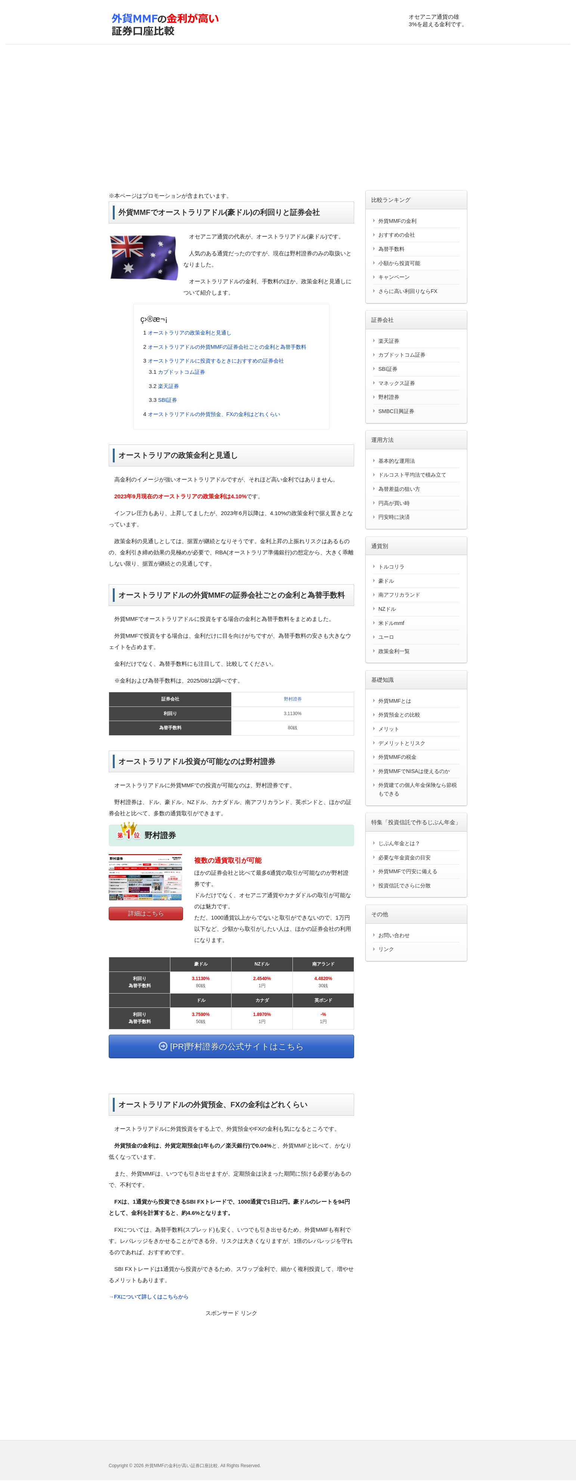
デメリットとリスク (401, 743)
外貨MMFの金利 (397, 221)
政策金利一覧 (394, 651)
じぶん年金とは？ (399, 843)
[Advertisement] (288, 119)
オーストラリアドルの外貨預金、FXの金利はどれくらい (218, 414)
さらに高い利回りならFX (407, 291)
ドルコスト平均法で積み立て (412, 475)
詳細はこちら (146, 913)
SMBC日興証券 (396, 411)
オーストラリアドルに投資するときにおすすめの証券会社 (221, 360)
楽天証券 (169, 386)
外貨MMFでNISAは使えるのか (414, 771)
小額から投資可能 (399, 263)
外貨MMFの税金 (397, 757)
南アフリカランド (399, 595)
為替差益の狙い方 (399, 489)
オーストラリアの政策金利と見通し (193, 332)
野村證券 (293, 699)
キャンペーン (394, 277)
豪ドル (386, 581)
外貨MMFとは (394, 701)
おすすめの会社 (396, 235)
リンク (386, 949)
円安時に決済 (394, 517)
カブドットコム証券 (183, 372)
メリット (388, 729)
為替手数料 (391, 249)
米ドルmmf (391, 623)
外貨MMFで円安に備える (407, 871)
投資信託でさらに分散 (404, 886)
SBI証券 (168, 400)
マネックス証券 (396, 383)
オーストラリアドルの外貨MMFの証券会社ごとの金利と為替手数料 (233, 347)
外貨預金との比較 (399, 715)
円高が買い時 (394, 503)
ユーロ (386, 637)
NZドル (387, 609)
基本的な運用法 (396, 461)
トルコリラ (391, 567)
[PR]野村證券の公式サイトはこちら (231, 1046)
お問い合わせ (394, 935)
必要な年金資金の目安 (404, 857)
